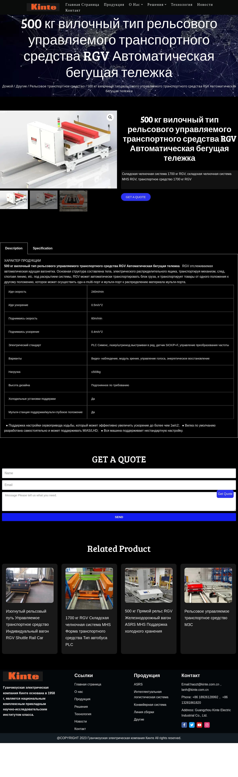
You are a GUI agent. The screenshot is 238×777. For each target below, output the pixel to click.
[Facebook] (184, 759)
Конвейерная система (150, 738)
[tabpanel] (119, 351)
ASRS (138, 718)
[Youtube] (199, 759)
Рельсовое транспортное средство (57, 86)
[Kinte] (43, 7)
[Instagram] (207, 759)
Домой (7, 86)
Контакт (73, 10)
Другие (21, 86)
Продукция (114, 4)
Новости (205, 4)
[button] (136, 197)
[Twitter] (192, 759)
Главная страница (82, 4)
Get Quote (225, 494)
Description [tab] (14, 248)
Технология (182, 4)
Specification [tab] (43, 248)
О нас (78, 725)
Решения (81, 740)
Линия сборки (144, 746)
